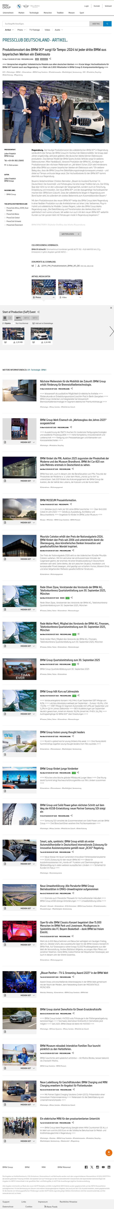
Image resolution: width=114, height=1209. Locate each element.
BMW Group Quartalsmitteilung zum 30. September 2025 (70, 660)
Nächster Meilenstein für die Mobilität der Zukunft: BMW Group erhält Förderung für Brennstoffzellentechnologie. (73, 382)
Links (23, 1202)
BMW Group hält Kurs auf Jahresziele (59, 691)
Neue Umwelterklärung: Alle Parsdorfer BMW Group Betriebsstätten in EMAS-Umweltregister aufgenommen (69, 887)
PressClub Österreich (15, 225)
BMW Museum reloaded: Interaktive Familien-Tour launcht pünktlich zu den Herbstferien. (70, 1047)
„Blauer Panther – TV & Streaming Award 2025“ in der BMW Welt (74, 973)
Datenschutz (8, 1206)
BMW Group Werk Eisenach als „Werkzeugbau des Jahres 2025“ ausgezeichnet (73, 421)
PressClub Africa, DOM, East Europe (17, 209)
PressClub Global (13, 217)
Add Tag (96, 24)
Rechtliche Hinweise (68, 1202)
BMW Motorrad (64, 1167)
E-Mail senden (11, 165)
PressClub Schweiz (14, 221)
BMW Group (11, 194)
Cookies (28, 1206)
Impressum (43, 1202)
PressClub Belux (13, 214)
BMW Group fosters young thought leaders (62, 732)
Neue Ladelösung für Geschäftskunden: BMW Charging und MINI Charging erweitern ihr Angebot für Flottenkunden (73, 1083)
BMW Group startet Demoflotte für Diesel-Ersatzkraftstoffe (70, 1009)
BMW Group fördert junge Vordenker (59, 768)
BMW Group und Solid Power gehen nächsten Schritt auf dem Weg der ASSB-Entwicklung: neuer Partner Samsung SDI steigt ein (73, 808)
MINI (44, 1167)
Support (6, 1202)
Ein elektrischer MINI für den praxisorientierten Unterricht (70, 1118)
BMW (27, 1167)
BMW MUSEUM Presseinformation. (58, 500)
